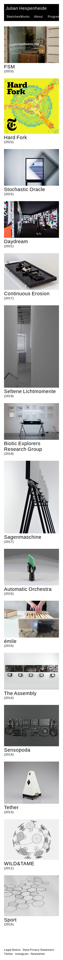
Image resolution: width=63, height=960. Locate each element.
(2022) (31, 111)
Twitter (8, 953)
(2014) (31, 676)
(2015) (31, 572)
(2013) (31, 788)
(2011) (31, 844)
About (38, 16)
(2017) (31, 276)
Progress (54, 16)
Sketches (13, 16)
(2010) (31, 900)
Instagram (22, 953)
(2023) (31, 49)
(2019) (31, 351)
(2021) (31, 224)
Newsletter (38, 953)
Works (25, 16)
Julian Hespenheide (26, 8)
